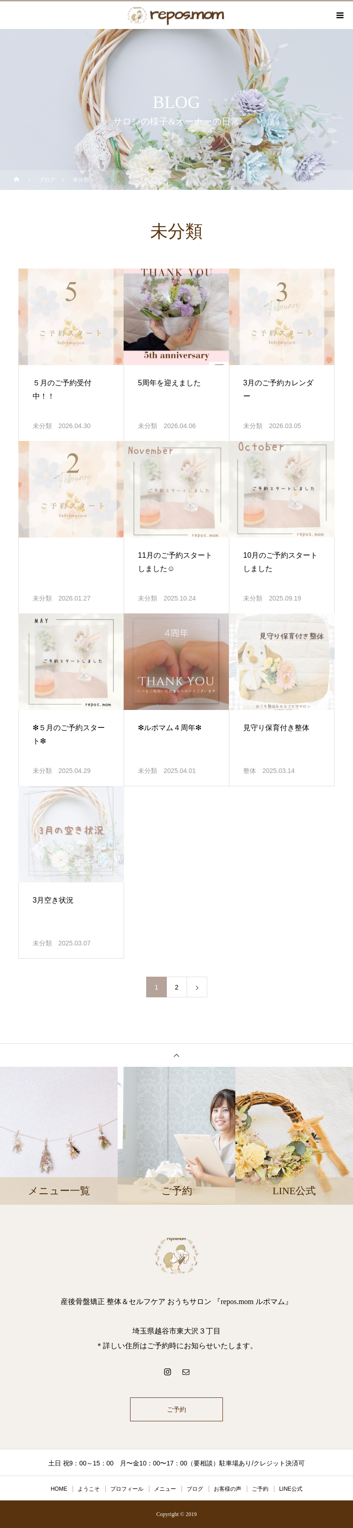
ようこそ (89, 1489)
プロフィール (126, 1489)
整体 (249, 770)
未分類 (42, 425)
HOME (59, 1489)
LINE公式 (290, 1489)
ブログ (195, 1489)
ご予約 (176, 1409)
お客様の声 (227, 1489)
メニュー (165, 1489)
